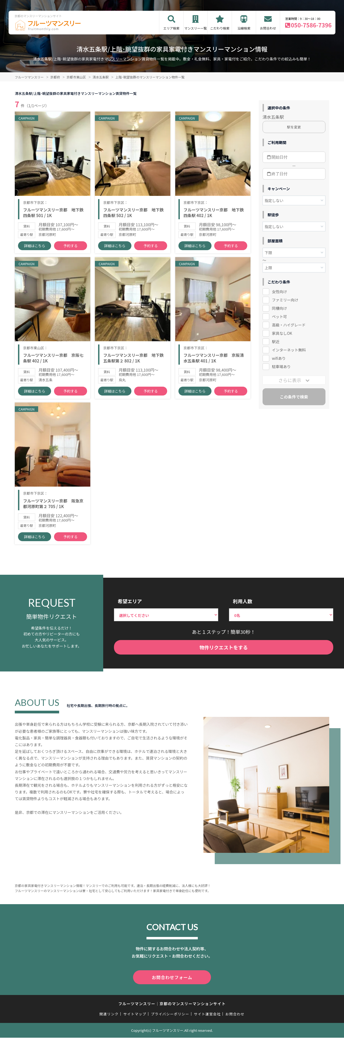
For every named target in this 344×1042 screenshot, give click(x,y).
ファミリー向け (285, 300)
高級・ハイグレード (289, 325)
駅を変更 (294, 127)
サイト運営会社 (207, 1018)
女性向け (279, 291)
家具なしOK (282, 333)
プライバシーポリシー (170, 1018)
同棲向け (279, 308)
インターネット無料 (289, 350)
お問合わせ (268, 28)
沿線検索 (244, 28)
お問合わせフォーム (172, 982)
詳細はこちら (34, 247)
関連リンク (109, 1018)
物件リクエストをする (223, 652)
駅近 (276, 341)
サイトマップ (134, 1018)
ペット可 (279, 316)
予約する (70, 247)
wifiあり (279, 358)
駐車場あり (281, 366)
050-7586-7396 (311, 25)
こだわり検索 (220, 28)
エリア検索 (171, 28)
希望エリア (130, 606)
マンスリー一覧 (195, 28)
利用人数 (242, 606)
